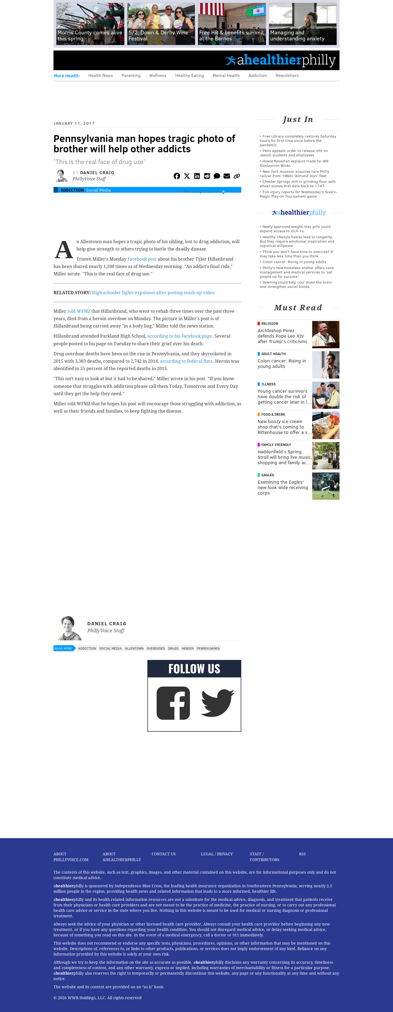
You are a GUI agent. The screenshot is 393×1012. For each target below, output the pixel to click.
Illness (268, 384)
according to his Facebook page (179, 336)
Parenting (131, 75)
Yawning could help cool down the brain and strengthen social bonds (296, 284)
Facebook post (142, 259)
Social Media (98, 190)
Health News (100, 75)
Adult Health (273, 353)
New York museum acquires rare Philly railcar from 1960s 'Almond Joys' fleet (294, 173)
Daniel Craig (97, 172)
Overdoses (156, 648)
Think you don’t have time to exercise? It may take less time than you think (296, 253)
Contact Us (164, 854)
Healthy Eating (189, 75)
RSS (302, 854)
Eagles (267, 474)
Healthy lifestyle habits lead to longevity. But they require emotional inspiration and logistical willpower (297, 241)
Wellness (157, 75)
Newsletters (287, 75)
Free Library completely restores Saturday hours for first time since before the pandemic (298, 140)
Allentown (134, 648)
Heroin (187, 648)
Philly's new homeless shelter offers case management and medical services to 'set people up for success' (297, 272)
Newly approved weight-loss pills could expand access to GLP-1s (295, 228)
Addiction (257, 75)
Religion (269, 323)
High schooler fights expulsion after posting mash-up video (153, 292)
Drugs (173, 648)
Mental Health (226, 75)
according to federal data (186, 361)
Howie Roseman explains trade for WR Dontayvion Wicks (294, 163)
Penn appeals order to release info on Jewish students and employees (294, 152)
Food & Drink (273, 414)
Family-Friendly (276, 444)
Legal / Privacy (217, 854)
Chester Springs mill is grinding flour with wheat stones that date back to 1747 (298, 183)
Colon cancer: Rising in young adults (294, 261)
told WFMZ (78, 311)
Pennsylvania (208, 648)
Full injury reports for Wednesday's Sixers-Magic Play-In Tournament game (298, 194)
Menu (62, 60)
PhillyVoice (91, 60)
